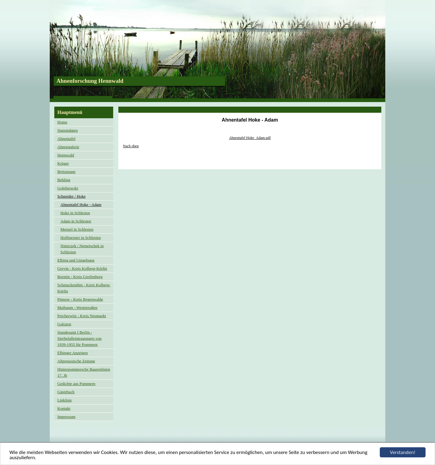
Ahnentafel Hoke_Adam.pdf (250, 138)
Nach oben (131, 146)
